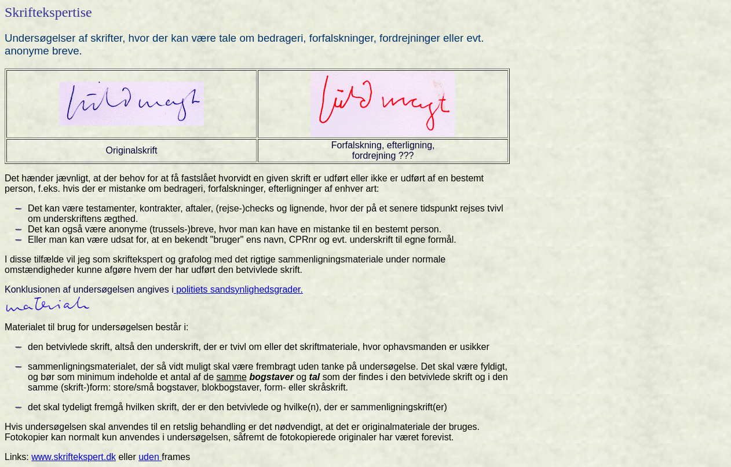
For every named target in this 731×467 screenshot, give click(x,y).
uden (150, 457)
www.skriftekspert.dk (73, 457)
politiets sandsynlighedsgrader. (238, 289)
